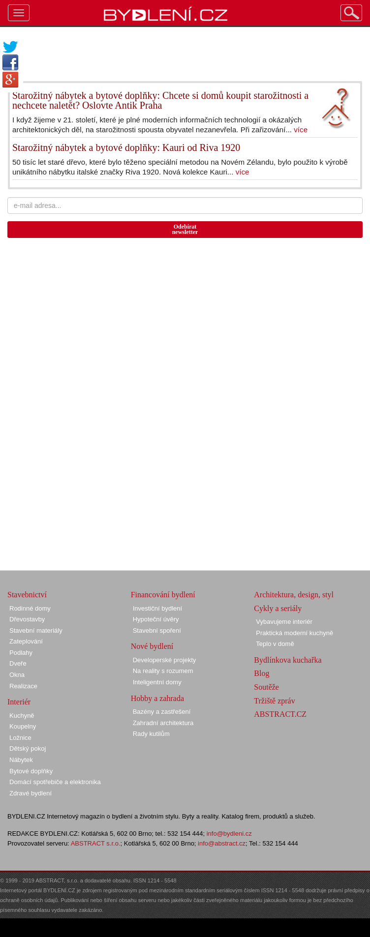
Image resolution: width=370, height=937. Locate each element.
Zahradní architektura (163, 723)
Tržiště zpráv (274, 701)
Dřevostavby (27, 619)
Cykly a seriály (278, 608)
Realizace (23, 686)
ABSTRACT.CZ (280, 714)
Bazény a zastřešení (162, 711)
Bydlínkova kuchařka (287, 660)
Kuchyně (21, 715)
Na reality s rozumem (163, 670)
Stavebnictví (27, 594)
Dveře (18, 663)
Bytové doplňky (31, 771)
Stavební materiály (35, 630)
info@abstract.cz (222, 843)
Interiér (19, 702)
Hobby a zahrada (157, 698)
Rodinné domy (30, 608)
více (301, 129)
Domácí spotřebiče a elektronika (55, 782)
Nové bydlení (152, 646)
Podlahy (20, 652)
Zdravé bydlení (30, 793)
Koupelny (22, 726)
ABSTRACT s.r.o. (96, 843)
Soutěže (266, 687)
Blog (261, 673)
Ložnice (20, 737)
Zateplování (26, 641)
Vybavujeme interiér (284, 621)
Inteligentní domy (157, 682)
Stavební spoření (157, 630)
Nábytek (21, 759)
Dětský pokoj (27, 748)
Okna (17, 674)
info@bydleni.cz (229, 833)
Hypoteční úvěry (156, 619)
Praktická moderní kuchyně (294, 633)
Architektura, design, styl (294, 594)
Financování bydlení (163, 594)
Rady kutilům (151, 733)
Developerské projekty (164, 660)
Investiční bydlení (157, 608)
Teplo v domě (275, 643)
